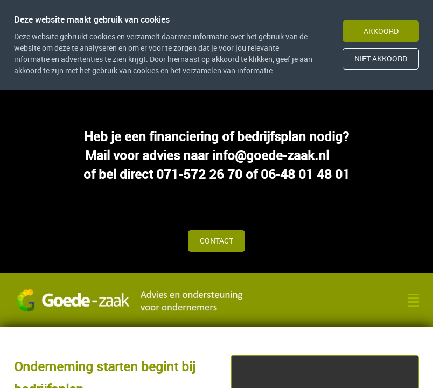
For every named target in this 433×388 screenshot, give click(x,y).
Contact (216, 240)
